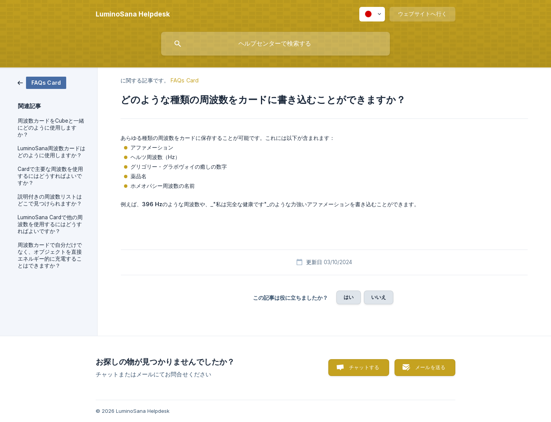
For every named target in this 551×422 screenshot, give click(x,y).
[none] (133, 14)
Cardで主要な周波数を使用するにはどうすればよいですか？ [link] (50, 176)
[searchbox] (275, 44)
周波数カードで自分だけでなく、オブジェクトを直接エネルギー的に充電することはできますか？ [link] (50, 255)
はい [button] (349, 297)
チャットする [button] (364, 367)
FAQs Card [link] (185, 80)
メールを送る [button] (430, 367)
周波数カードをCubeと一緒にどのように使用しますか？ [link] (51, 128)
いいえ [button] (378, 297)
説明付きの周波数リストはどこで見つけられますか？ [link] (50, 200)
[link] (42, 82)
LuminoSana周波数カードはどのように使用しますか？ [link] (51, 151)
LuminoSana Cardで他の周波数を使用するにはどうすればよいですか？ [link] (50, 224)
